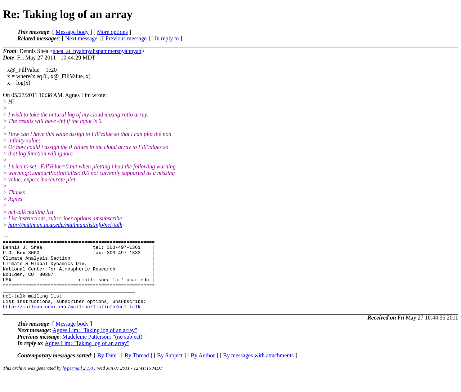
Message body (72, 32)
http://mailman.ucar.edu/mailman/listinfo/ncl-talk (65, 225)
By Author (203, 370)
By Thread (137, 370)
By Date (106, 370)
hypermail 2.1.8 (78, 383)
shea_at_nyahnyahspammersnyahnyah (97, 51)
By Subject (170, 370)
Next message (81, 38)
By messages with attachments (258, 370)
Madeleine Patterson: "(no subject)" (103, 352)
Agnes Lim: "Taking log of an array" (95, 345)
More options (112, 32)
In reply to (167, 38)
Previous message (126, 38)
